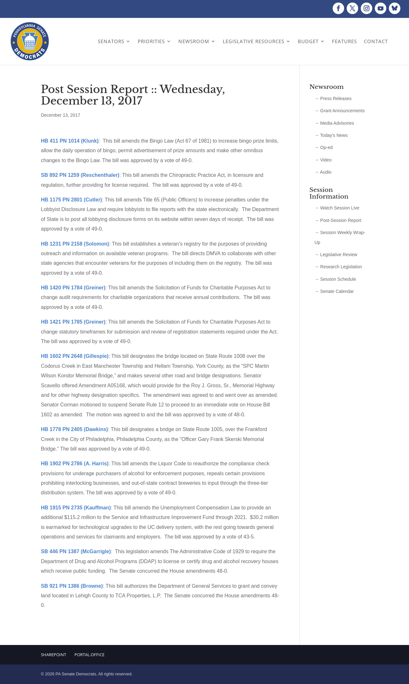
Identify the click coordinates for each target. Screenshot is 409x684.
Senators (111, 41)
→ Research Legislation (338, 266)
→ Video (322, 159)
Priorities (151, 41)
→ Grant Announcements (339, 110)
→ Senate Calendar (334, 291)
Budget (308, 41)
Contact (376, 41)
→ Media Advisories (334, 123)
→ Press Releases (332, 98)
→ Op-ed (323, 147)
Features (344, 41)
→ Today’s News (331, 135)
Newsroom (193, 41)
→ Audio (322, 172)
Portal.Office (89, 654)
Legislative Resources (253, 41)
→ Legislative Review (335, 254)
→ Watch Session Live (336, 207)
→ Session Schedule (335, 279)
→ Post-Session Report (337, 220)
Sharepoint (53, 654)
